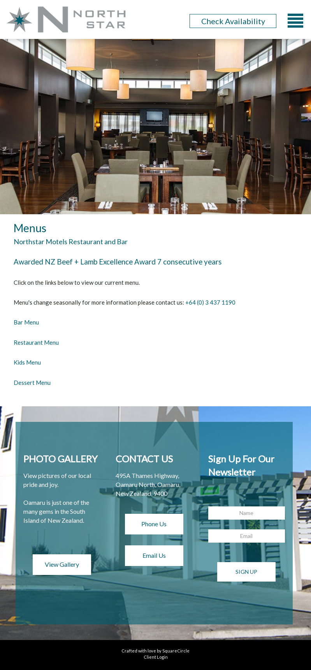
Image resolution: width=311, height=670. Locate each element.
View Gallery (62, 564)
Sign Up (246, 571)
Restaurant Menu (36, 342)
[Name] (246, 513)
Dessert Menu (32, 382)
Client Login (156, 656)
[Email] (246, 536)
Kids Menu (27, 362)
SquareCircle (176, 650)
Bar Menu (26, 322)
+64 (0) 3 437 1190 (210, 302)
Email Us (154, 555)
